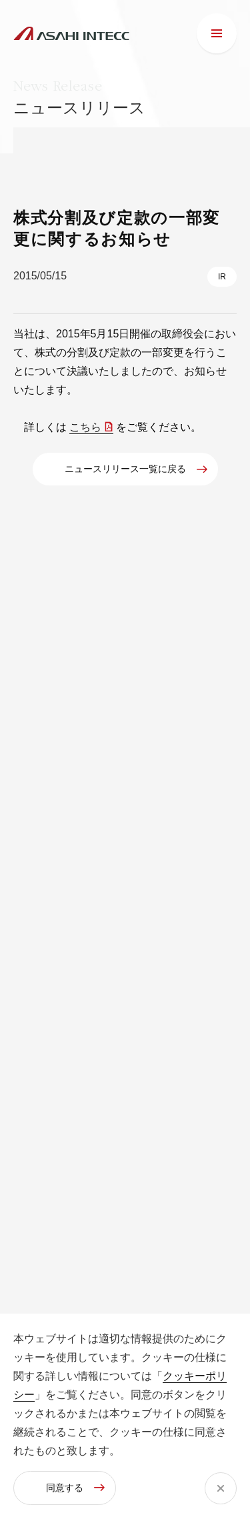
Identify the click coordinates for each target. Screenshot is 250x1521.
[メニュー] (217, 33)
